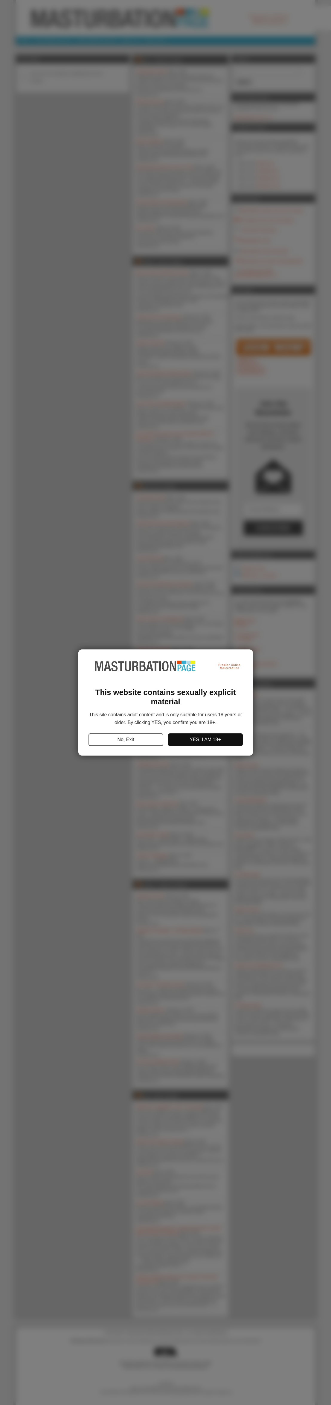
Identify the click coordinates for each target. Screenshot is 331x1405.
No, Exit (125, 739)
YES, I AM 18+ (205, 739)
